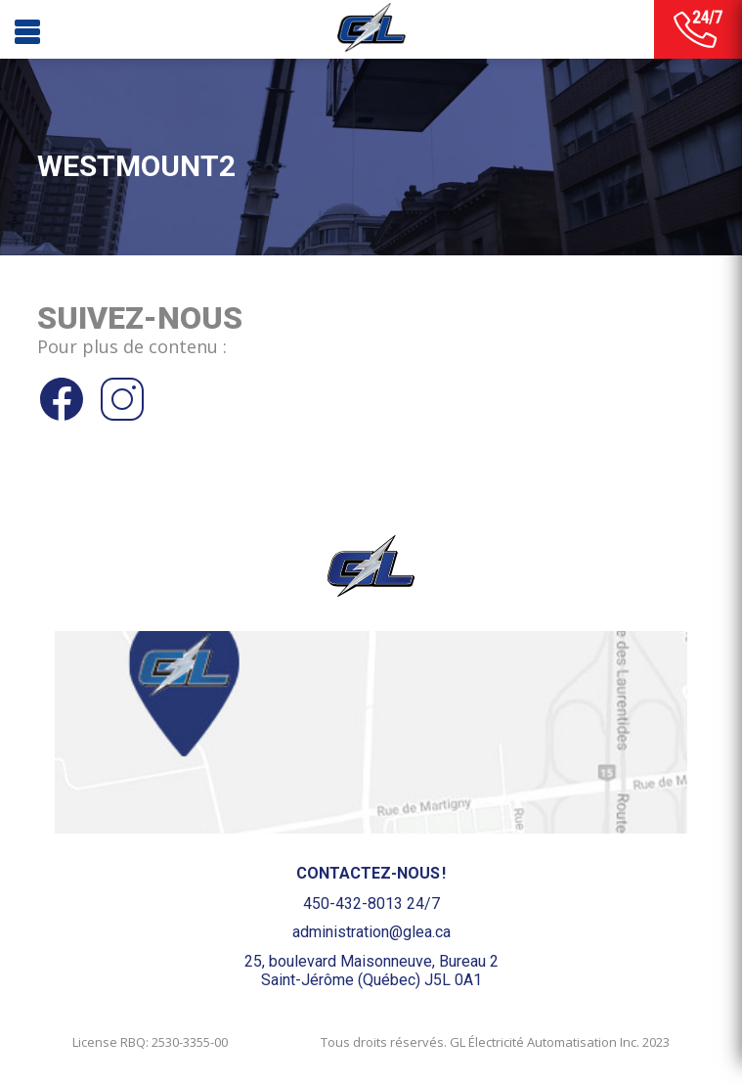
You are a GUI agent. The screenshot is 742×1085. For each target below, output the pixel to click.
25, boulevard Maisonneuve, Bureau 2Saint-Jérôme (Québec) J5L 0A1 (371, 970)
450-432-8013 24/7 (371, 903)
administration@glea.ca (371, 932)
